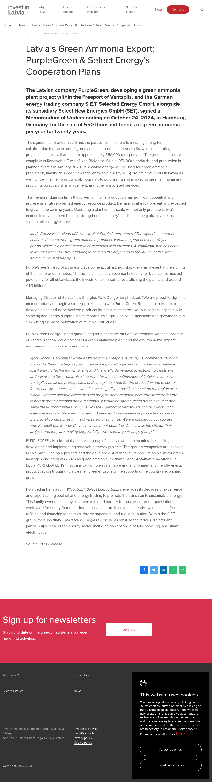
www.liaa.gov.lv (84, 733)
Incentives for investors (96, 9)
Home (7, 25)
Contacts (178, 9)
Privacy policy (83, 738)
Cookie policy (83, 742)
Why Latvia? (43, 9)
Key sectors (68, 9)
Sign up (129, 629)
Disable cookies (171, 765)
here (180, 734)
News (159, 9)
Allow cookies (170, 749)
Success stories (131, 9)
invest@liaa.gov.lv (86, 729)
